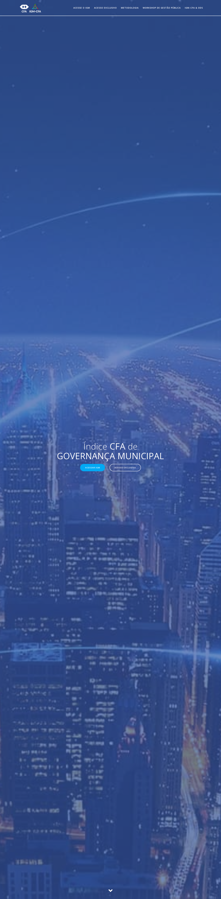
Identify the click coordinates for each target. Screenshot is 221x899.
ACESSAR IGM (92, 467)
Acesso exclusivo (105, 7)
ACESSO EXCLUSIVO (126, 467)
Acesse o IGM (81, 7)
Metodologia (130, 7)
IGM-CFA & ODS (194, 7)
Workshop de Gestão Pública (162, 7)
